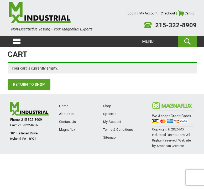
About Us (66, 114)
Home (63, 106)
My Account (112, 122)
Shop (107, 106)
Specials (109, 114)
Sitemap (109, 137)
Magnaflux (67, 130)
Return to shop (29, 84)
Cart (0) (190, 13)
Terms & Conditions (118, 130)
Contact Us (67, 122)
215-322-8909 (176, 25)
